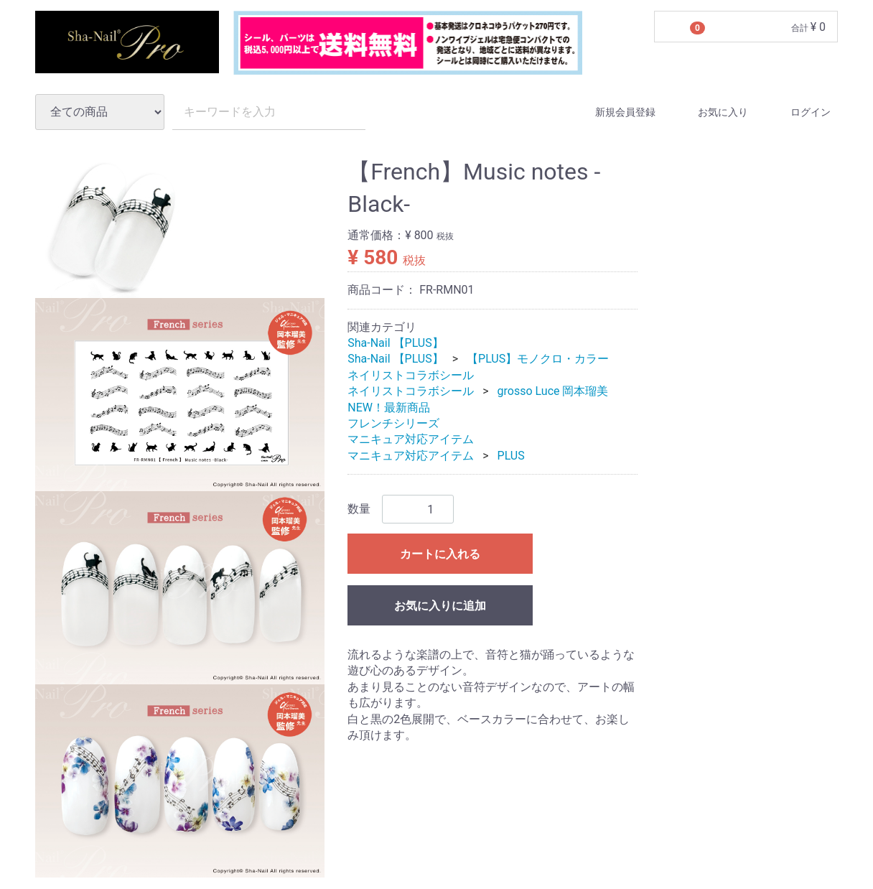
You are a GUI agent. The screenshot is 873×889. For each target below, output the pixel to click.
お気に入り (710, 112)
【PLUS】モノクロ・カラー (538, 359)
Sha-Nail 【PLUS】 (395, 343)
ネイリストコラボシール (410, 375)
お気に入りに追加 (440, 606)
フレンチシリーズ (393, 423)
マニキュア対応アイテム (410, 440)
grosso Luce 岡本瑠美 (553, 391)
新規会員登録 (612, 112)
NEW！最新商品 (388, 407)
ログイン (798, 112)
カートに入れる (440, 554)
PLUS (511, 455)
